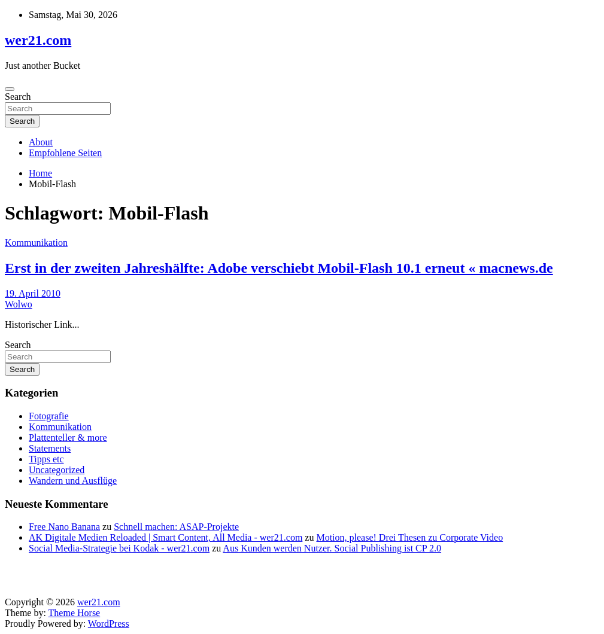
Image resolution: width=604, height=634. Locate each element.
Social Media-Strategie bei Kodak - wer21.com (119, 548)
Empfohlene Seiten (65, 153)
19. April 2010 (32, 293)
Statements (50, 448)
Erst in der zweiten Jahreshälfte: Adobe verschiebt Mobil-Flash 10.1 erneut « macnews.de (279, 268)
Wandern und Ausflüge (73, 481)
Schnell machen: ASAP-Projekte (176, 527)
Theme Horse (74, 613)
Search (18, 97)
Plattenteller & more (68, 437)
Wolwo (18, 304)
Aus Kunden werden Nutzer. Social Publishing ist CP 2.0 (332, 548)
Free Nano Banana (64, 527)
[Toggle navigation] (9, 89)
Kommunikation (36, 242)
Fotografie (49, 416)
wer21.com (38, 40)
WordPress (108, 623)
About (41, 142)
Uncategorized (56, 470)
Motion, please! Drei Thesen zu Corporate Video (409, 537)
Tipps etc (46, 459)
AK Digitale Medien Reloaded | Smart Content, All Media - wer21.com (165, 537)
